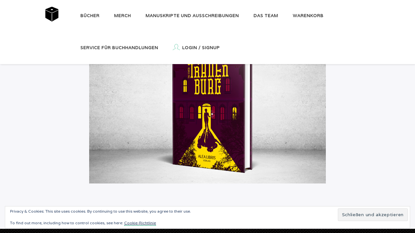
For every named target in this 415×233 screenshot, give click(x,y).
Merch (122, 15)
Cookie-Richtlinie (140, 222)
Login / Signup (196, 47)
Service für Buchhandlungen (119, 47)
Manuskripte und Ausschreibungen (192, 15)
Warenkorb (308, 15)
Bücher (90, 15)
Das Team (266, 15)
